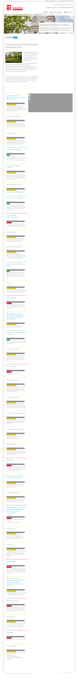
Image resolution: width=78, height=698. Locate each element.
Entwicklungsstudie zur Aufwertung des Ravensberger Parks (33, 14)
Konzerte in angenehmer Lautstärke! (13, 173)
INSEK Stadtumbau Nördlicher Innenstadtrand (18, 14)
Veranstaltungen (57, 12)
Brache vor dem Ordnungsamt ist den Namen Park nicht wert (15, 494)
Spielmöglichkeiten (11, 460)
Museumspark (10, 638)
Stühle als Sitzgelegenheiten (14, 256)
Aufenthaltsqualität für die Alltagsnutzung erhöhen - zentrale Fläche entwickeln (15, 98)
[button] (29, 98)
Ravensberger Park (11, 668)
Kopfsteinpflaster (11, 310)
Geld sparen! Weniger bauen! (14, 119)
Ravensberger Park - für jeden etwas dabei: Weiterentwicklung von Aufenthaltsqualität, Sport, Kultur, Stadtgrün (15, 329)
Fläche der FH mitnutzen (13, 411)
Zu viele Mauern (10, 581)
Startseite (7, 14)
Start (47, 12)
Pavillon (8, 293)
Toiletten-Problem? (11, 136)
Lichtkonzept (10, 546)
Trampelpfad (10, 655)
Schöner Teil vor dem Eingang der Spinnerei (15, 346)
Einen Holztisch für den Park (14, 191)
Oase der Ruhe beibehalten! (14, 154)
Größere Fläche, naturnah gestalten (16, 429)
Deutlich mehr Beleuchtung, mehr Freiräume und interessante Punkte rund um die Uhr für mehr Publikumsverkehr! (16, 528)
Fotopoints (9, 563)
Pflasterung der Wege (12, 620)
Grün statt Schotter (11, 380)
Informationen (9, 37)
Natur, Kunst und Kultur (12, 362)
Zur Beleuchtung (11, 241)
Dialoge (10, 14)
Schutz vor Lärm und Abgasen (14, 205)
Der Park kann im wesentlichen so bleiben (15, 275)
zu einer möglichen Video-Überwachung (12, 224)
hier (22, 82)
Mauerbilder (9, 477)
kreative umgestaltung (12, 394)
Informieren (69, 12)
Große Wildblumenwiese (13, 510)
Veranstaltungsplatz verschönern (15, 445)
